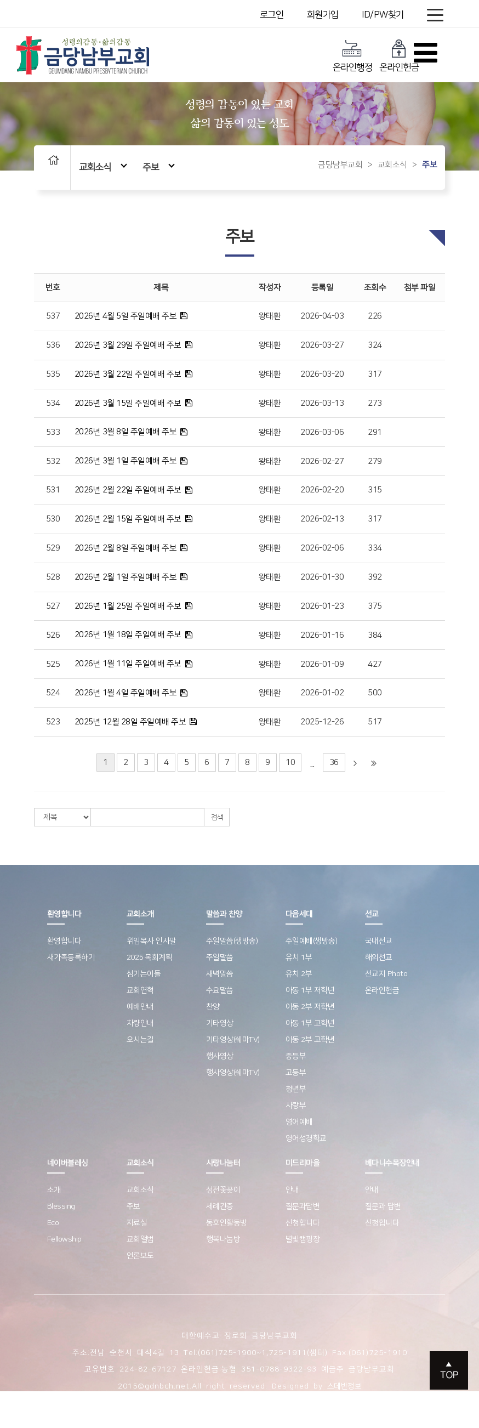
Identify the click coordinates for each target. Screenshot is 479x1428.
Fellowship (64, 1239)
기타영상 (219, 1023)
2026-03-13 (322, 403)
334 (375, 548)
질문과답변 (303, 1206)
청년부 (296, 1089)
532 (53, 461)
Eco (53, 1223)
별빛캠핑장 (303, 1239)
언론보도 (140, 1255)
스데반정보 (344, 1386)
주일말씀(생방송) (232, 941)
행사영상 (219, 1056)
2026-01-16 (322, 635)
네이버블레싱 (67, 1163)
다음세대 (299, 914)
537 (53, 316)
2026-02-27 (322, 461)
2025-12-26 (322, 722)
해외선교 (378, 957)
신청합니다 (303, 1223)
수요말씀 (219, 990)
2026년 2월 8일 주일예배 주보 (126, 548)
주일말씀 (219, 957)
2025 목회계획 (150, 957)
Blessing (61, 1206)
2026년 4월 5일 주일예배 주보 (126, 316)
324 (375, 345)
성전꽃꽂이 (223, 1190)
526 (53, 635)
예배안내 (140, 1006)
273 (375, 403)
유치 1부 (299, 957)
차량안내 (140, 1023)
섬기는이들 (144, 974)
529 (53, 548)
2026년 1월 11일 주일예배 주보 (128, 663)
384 (375, 635)
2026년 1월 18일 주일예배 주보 (128, 634)
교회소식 (103, 167)
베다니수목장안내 (392, 1163)
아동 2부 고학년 (310, 1039)
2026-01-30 (322, 577)
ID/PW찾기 (383, 15)
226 (375, 316)
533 (53, 432)
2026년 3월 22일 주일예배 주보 (128, 374)
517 (375, 722)
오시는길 (140, 1039)
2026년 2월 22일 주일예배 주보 (128, 490)
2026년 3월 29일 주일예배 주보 (128, 345)
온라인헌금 (399, 55)
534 (53, 403)
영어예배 (299, 1122)
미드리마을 (303, 1163)
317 (375, 374)
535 (53, 374)
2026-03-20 (322, 374)
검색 (217, 817)
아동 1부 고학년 (310, 1023)
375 (375, 606)
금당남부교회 (340, 164)
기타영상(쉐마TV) (233, 1039)
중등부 (296, 1056)
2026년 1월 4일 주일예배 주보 (126, 693)
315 (375, 490)
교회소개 (140, 914)
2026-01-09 (322, 664)
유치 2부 (299, 974)
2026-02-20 (322, 490)
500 (375, 693)
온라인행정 (353, 55)
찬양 (213, 1006)
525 (53, 664)
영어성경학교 (306, 1138)
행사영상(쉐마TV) (233, 1072)
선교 (372, 914)
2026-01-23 (322, 606)
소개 (54, 1190)
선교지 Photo (386, 974)
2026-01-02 (322, 693)
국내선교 (378, 941)
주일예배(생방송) (312, 941)
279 (375, 461)
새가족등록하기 (71, 957)
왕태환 (270, 316)
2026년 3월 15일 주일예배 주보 (128, 403)
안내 (292, 1190)
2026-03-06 (322, 432)
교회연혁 (140, 990)
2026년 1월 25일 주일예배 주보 (128, 606)
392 (375, 577)
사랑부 (296, 1105)
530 (53, 519)
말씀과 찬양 (224, 914)
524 (53, 693)
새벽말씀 (219, 974)
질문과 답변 (383, 1206)
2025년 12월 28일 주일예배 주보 (130, 722)
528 (53, 577)
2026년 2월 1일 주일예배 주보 (126, 577)
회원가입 (323, 15)
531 (53, 490)
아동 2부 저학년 (310, 1006)
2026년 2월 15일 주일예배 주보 (128, 519)
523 (53, 722)
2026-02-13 (322, 519)
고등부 (296, 1072)
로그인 (272, 15)
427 (375, 664)
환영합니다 (64, 914)
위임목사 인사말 (151, 941)
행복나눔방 (223, 1239)
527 (53, 606)
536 (53, 345)
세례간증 (219, 1206)
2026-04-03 (322, 316)
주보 (158, 167)
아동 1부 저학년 (310, 990)
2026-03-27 (322, 345)
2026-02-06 (322, 548)
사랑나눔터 (223, 1163)
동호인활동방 (226, 1223)
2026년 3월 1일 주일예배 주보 (126, 461)
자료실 (137, 1223)
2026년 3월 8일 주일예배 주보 (126, 432)
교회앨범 (140, 1239)
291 (375, 432)
